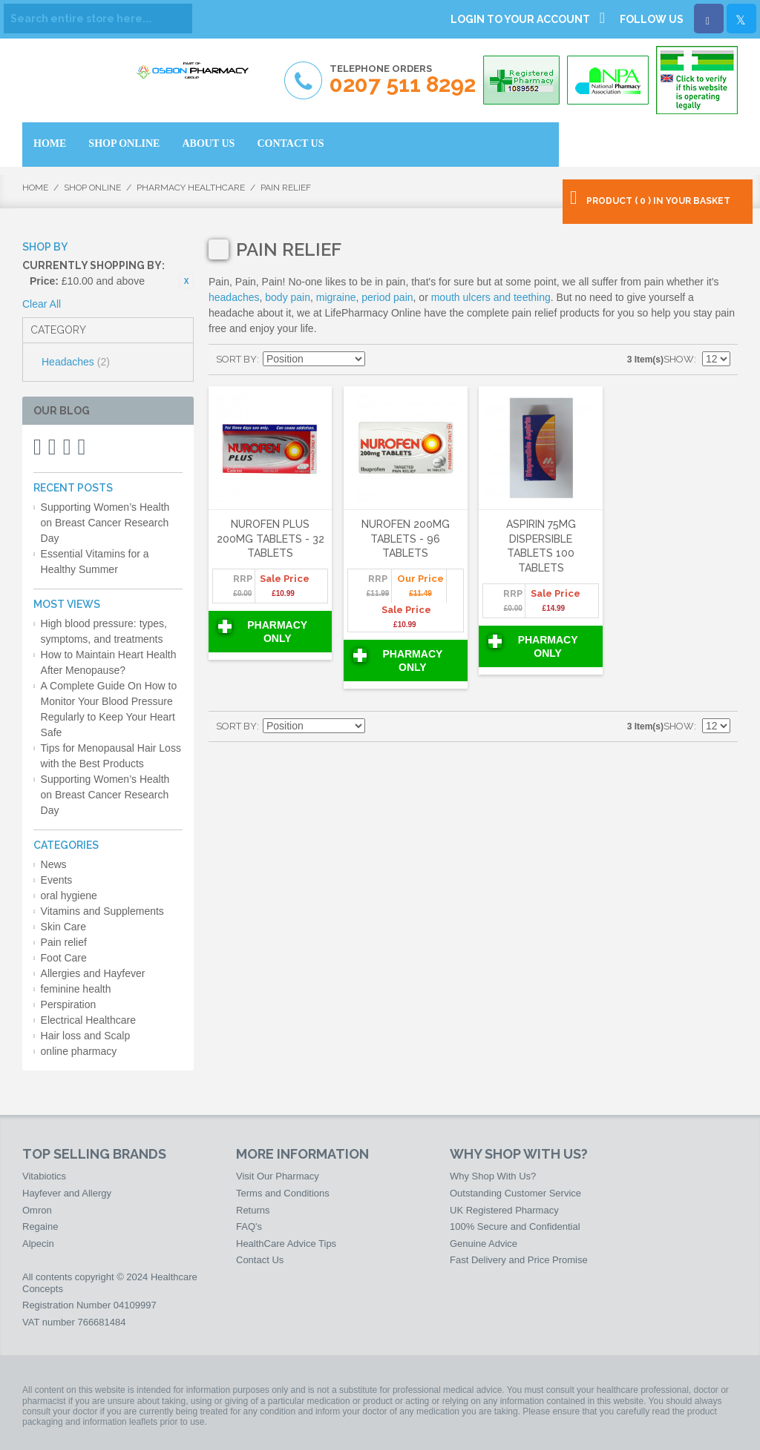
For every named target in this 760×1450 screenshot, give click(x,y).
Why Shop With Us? (493, 1176)
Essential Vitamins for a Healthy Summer (95, 561)
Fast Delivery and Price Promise (519, 1259)
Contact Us (260, 1259)
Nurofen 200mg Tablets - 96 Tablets (405, 538)
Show (679, 359)
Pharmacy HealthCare (191, 187)
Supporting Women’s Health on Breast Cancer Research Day (105, 522)
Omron (37, 1210)
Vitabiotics (44, 1176)
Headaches (76, 362)
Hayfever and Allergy (66, 1193)
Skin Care (63, 927)
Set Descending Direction (378, 359)
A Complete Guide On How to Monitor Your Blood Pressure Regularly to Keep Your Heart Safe (109, 709)
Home (35, 187)
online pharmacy (79, 1051)
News (54, 864)
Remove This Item (186, 281)
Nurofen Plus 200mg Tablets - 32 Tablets (270, 538)
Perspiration (68, 1004)
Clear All (41, 304)
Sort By (236, 359)
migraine (336, 297)
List (430, 359)
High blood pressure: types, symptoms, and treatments (104, 631)
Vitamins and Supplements (102, 911)
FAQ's (249, 1226)
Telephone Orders (403, 79)
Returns (253, 1210)
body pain (287, 297)
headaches (234, 297)
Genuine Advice (483, 1243)
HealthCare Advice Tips (286, 1243)
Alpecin (38, 1243)
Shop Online (92, 187)
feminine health (76, 989)
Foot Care (64, 958)
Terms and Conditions (283, 1193)
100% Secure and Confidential (515, 1226)
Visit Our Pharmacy (277, 1176)
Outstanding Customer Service (515, 1193)
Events (57, 880)
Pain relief (64, 942)
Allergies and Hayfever (93, 973)
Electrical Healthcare (88, 1020)
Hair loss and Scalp (86, 1036)
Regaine (40, 1226)
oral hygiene (69, 895)
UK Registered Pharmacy (504, 1210)
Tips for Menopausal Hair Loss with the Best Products (111, 755)
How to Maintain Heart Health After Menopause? (109, 662)
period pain (387, 297)
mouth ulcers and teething (491, 297)
